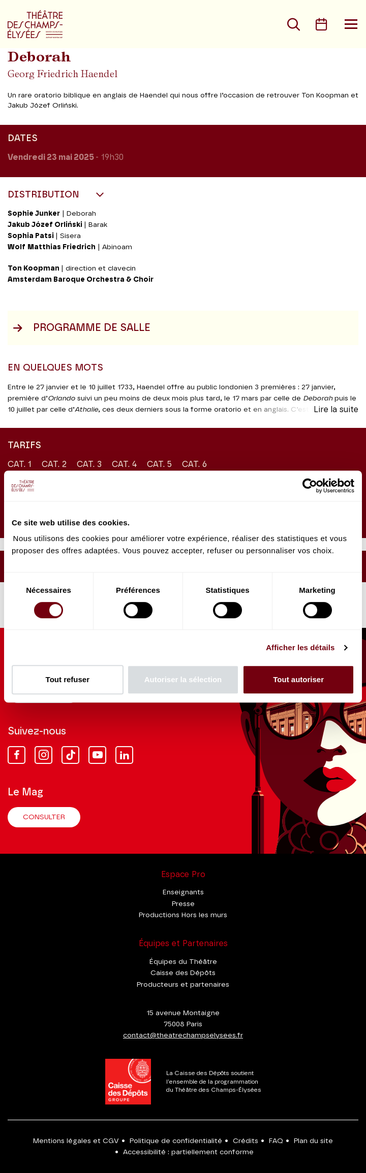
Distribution (45, 194)
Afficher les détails (300, 647)
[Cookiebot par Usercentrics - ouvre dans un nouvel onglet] (309, 485)
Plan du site (313, 1141)
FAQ (276, 1141)
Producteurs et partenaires (183, 984)
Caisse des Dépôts (183, 973)
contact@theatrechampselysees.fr (183, 1035)
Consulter (44, 817)
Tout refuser (67, 679)
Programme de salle (81, 328)
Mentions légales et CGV (76, 1141)
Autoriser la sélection (183, 679)
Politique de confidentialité (176, 1141)
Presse (183, 904)
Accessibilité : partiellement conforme (188, 1152)
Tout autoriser (298, 679)
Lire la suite (336, 410)
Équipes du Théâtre (183, 961)
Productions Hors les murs (183, 915)
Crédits (245, 1141)
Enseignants (183, 892)
